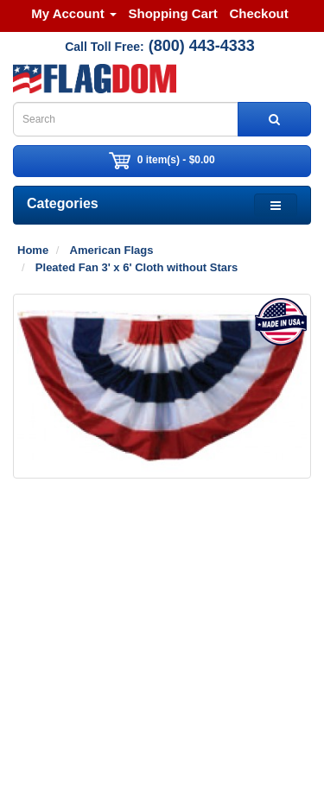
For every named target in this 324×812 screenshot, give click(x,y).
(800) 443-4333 (202, 45)
